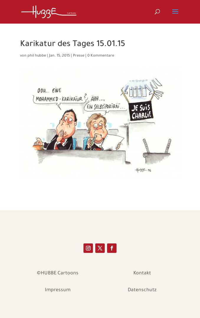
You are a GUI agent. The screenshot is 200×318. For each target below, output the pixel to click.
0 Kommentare (100, 56)
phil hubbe (36, 56)
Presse (78, 56)
